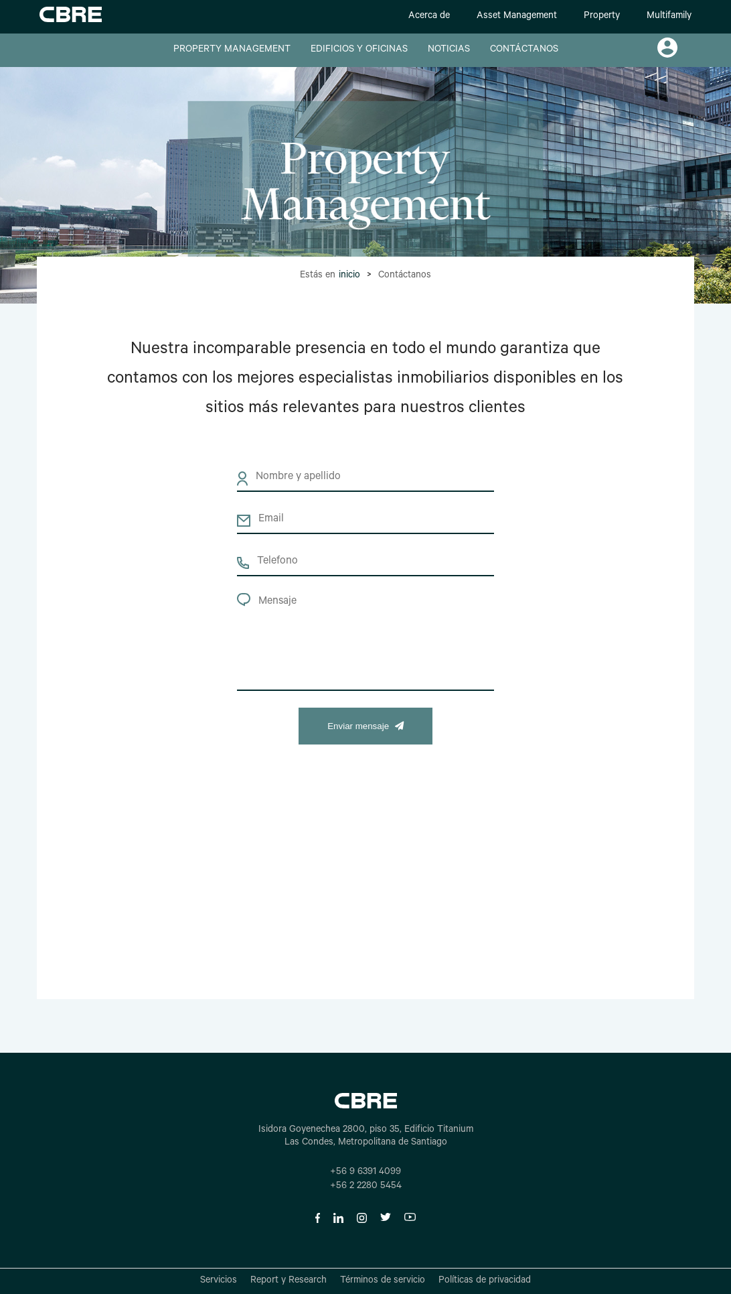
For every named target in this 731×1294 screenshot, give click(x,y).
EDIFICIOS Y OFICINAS (359, 50)
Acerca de (429, 16)
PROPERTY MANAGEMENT (232, 50)
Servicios (218, 1281)
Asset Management (517, 16)
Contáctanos (404, 276)
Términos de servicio (382, 1281)
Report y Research (288, 1281)
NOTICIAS (449, 50)
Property (602, 16)
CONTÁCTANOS (524, 50)
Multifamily (669, 16)
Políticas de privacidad (484, 1281)
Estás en (330, 276)
